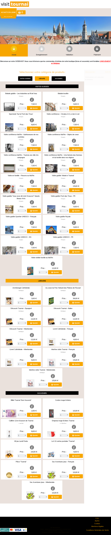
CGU (97, 518)
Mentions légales (97, 526)
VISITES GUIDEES (25, 78)
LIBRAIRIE (42, 78)
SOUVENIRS (58, 78)
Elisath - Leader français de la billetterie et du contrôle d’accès (55, 529)
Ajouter (35, 108)
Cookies (97, 523)
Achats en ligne (8, 12)
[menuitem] (8, 12)
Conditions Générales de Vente (97, 530)
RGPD (97, 521)
